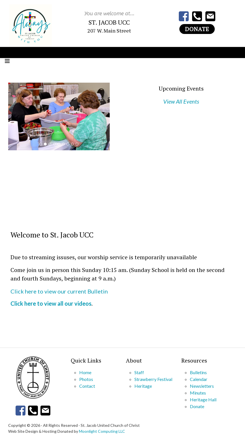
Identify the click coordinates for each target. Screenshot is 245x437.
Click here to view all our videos (50, 303)
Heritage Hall (203, 399)
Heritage (143, 386)
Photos (86, 379)
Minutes (198, 392)
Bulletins (198, 372)
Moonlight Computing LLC (102, 431)
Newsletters (202, 386)
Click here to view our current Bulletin (59, 291)
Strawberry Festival (153, 379)
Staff (139, 372)
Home (85, 372)
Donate (197, 29)
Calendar (198, 379)
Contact (87, 386)
